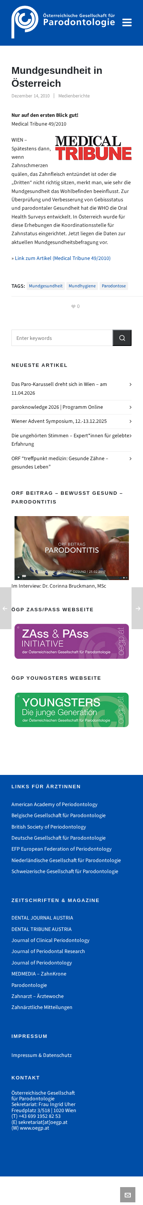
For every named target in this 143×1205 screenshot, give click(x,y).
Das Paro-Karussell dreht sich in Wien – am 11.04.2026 (59, 388)
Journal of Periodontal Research (48, 951)
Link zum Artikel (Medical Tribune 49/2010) (63, 258)
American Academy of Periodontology (54, 804)
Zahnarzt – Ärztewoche (37, 996)
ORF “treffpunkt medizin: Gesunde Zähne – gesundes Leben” (59, 462)
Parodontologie (29, 985)
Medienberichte (74, 95)
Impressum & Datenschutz (41, 1055)
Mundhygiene (82, 286)
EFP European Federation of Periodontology (61, 849)
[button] (122, 338)
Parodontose (114, 286)
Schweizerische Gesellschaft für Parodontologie (64, 871)
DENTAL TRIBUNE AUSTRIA (41, 929)
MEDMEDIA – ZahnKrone (38, 974)
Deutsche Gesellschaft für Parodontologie (58, 838)
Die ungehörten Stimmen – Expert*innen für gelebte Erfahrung (70, 440)
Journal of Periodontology (41, 963)
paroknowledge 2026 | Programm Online (57, 407)
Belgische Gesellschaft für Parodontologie (58, 815)
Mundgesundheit (46, 286)
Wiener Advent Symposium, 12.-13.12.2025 (59, 421)
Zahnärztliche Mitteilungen (41, 1007)
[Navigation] (127, 23)
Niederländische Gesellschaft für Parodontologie (66, 860)
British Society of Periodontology (48, 827)
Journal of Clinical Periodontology (50, 940)
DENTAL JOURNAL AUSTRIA (42, 918)
